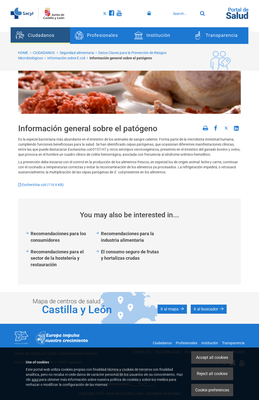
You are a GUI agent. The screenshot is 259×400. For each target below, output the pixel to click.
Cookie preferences (212, 390)
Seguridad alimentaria (77, 53)
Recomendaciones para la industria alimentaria (127, 237)
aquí (35, 380)
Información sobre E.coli (66, 58)
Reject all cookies (212, 373)
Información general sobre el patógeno (121, 58)
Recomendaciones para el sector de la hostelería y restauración (57, 258)
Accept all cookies (212, 357)
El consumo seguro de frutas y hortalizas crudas (130, 255)
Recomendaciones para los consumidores (58, 237)
